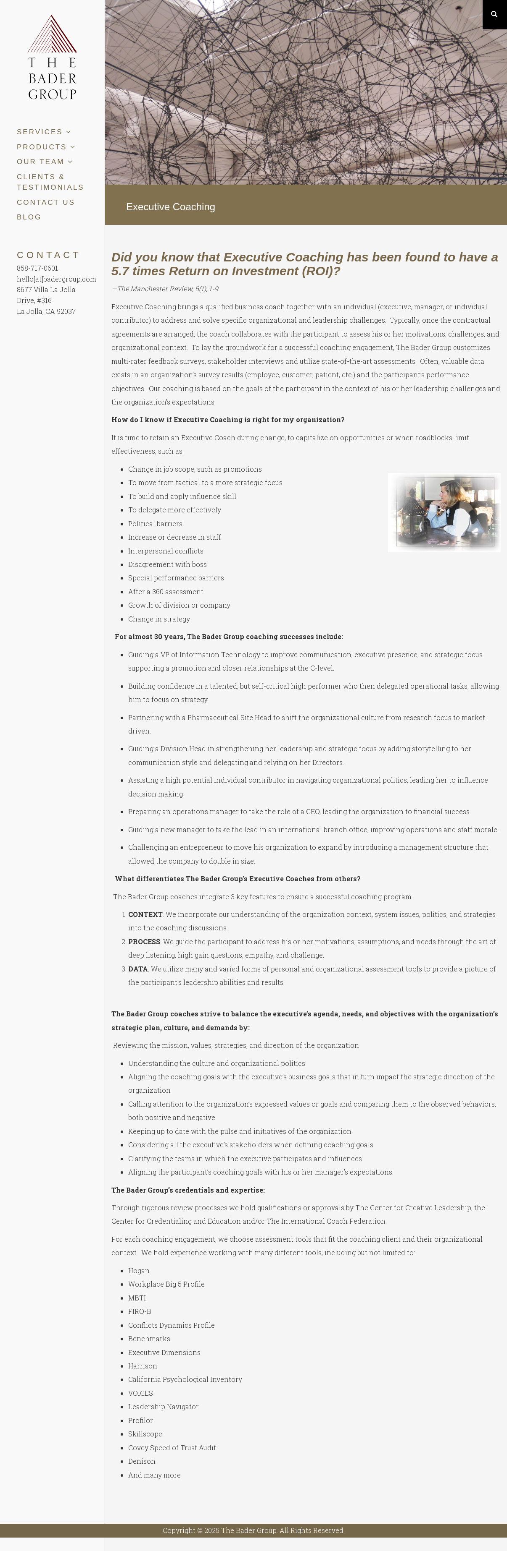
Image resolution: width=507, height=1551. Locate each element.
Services (44, 132)
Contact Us (46, 202)
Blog (29, 217)
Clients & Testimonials (50, 182)
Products (46, 147)
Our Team (45, 162)
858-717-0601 (37, 268)
